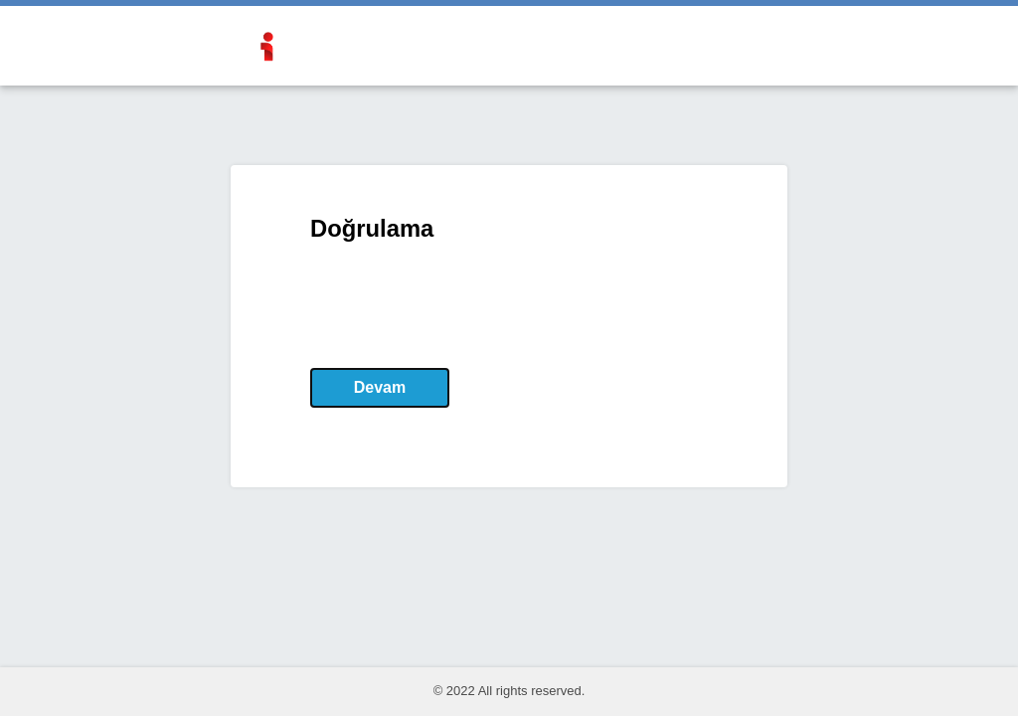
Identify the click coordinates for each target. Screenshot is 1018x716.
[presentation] (461, 305)
